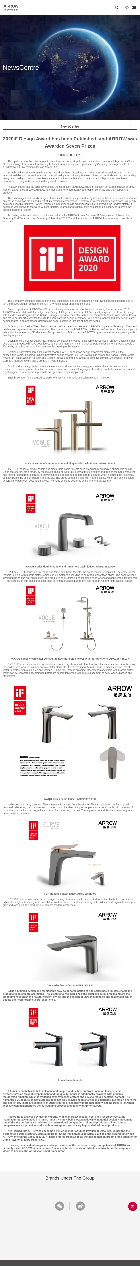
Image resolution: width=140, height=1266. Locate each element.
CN (127, 7)
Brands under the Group (69, 1178)
